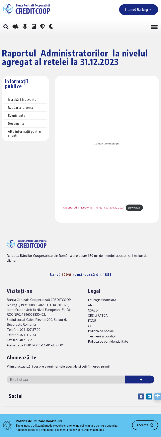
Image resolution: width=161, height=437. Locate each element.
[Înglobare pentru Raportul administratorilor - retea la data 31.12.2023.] (107, 144)
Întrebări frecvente (22, 100)
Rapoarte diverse (21, 108)
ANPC (92, 305)
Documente (16, 124)
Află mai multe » (94, 429)
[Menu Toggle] (154, 27)
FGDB (92, 320)
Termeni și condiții (102, 336)
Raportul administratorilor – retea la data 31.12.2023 (93, 208)
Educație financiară (102, 300)
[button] (6, 27)
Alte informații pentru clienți (24, 133)
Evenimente (16, 116)
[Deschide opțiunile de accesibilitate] (157, 396)
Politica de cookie (101, 331)
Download (134, 208)
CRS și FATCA (98, 315)
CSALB (93, 310)
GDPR (92, 326)
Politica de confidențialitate (108, 341)
